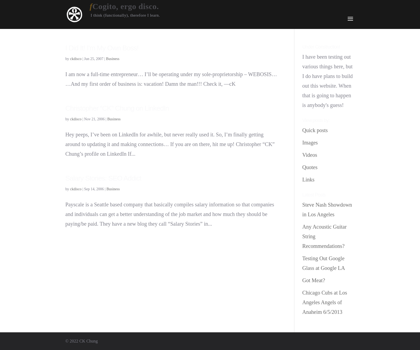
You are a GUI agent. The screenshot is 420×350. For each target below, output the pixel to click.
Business (112, 59)
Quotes (310, 167)
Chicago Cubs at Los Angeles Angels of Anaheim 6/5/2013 (324, 302)
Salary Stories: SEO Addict (103, 178)
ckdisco (76, 59)
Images (310, 143)
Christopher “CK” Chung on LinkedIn (117, 108)
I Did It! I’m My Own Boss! (101, 48)
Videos (309, 155)
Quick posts (315, 130)
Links (308, 180)
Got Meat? (313, 280)
